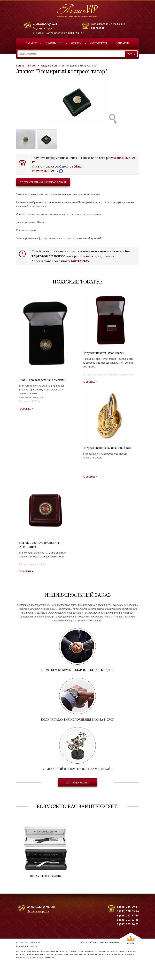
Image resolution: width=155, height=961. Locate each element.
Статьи (34, 946)
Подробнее (25, 408)
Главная (20, 65)
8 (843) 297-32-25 (128, 919)
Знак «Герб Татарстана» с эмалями (42, 380)
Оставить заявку (77, 782)
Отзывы (76, 43)
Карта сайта (22, 946)
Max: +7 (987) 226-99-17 (57, 168)
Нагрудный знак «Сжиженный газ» (107, 448)
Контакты (122, 43)
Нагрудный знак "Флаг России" (104, 353)
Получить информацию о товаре (43, 182)
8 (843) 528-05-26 (128, 911)
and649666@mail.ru (46, 24)
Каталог (31, 43)
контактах (97, 27)
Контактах (80, 260)
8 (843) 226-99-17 (128, 906)
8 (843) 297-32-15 (128, 915)
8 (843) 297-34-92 (128, 924)
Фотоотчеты (98, 43)
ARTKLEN (114, 942)
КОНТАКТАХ (76, 33)
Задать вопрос (43, 28)
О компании (53, 43)
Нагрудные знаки (49, 65)
